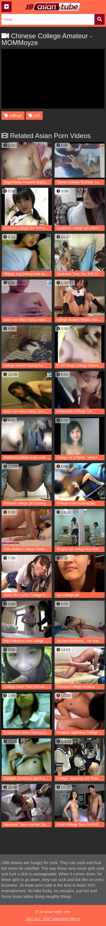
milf (34, 115)
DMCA (74, 919)
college (13, 115)
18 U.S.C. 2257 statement (47, 919)
